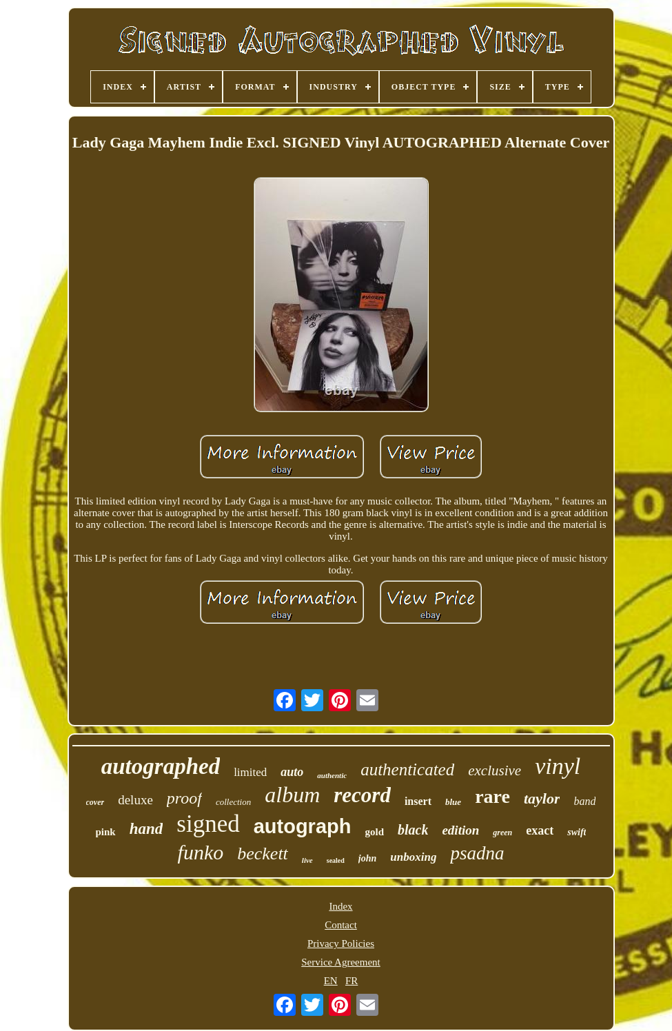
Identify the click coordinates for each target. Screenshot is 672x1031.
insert (418, 801)
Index (340, 906)
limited (250, 772)
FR (351, 980)
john (367, 858)
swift (576, 832)
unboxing (413, 857)
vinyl (557, 766)
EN (331, 980)
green (502, 832)
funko (201, 852)
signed (207, 823)
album (292, 794)
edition (460, 830)
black (413, 829)
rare (492, 796)
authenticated (407, 769)
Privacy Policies (340, 943)
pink (106, 831)
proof (184, 798)
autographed (160, 766)
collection (233, 802)
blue (453, 802)
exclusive (494, 770)
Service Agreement (340, 962)
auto (292, 772)
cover (95, 802)
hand (146, 828)
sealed (336, 860)
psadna (477, 853)
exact (539, 830)
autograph (303, 826)
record (362, 795)
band (584, 801)
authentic (332, 775)
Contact (341, 924)
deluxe (135, 800)
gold (374, 831)
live (307, 860)
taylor (542, 798)
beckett (262, 854)
